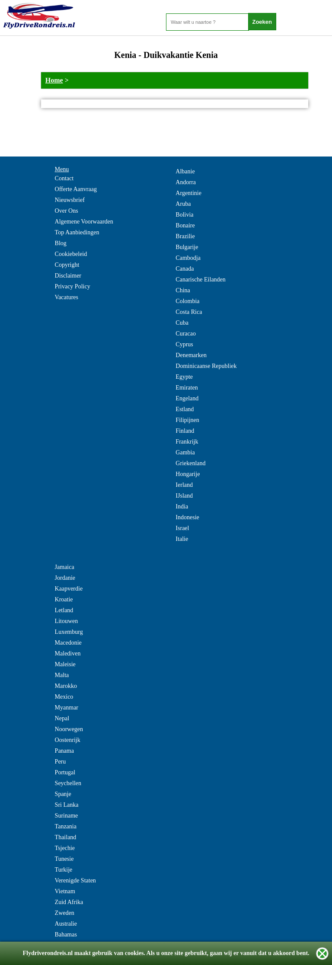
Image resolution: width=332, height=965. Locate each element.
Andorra (186, 182)
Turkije (64, 869)
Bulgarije (187, 247)
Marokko (66, 686)
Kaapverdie (69, 588)
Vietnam (65, 891)
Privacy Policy (72, 286)
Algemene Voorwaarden (84, 221)
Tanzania (66, 826)
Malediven (68, 653)
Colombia (187, 301)
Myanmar (66, 707)
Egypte (184, 377)
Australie (66, 923)
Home (54, 80)
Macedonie (68, 642)
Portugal (65, 772)
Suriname (66, 815)
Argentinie (188, 193)
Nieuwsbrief (70, 200)
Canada (185, 268)
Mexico (64, 696)
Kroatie (64, 599)
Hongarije (188, 474)
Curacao (186, 333)
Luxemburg (69, 632)
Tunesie (64, 859)
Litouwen (66, 621)
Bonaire (185, 225)
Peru (60, 761)
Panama (64, 751)
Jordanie (65, 578)
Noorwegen (69, 729)
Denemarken (191, 355)
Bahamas (66, 934)
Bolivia (184, 214)
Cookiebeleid (71, 254)
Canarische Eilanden (200, 279)
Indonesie (187, 517)
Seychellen (68, 783)
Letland (64, 610)
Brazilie (185, 236)
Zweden (64, 913)
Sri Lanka (67, 805)
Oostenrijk (67, 740)
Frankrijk (187, 441)
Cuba (182, 323)
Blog (61, 243)
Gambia (185, 452)
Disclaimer (68, 275)
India (182, 506)
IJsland (184, 495)
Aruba (183, 204)
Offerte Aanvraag (76, 189)
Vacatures (66, 297)
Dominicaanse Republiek (206, 366)
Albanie (185, 171)
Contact (64, 178)
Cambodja (188, 258)
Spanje (63, 794)
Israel (182, 528)
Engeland (187, 398)
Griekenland (190, 463)
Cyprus (184, 344)
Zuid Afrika (69, 902)
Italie (182, 539)
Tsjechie (65, 848)
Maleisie (65, 664)
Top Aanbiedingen (77, 232)
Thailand (66, 837)
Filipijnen (187, 420)
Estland (185, 409)
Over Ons (66, 211)
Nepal (62, 718)
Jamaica (64, 567)
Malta (62, 675)
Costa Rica (189, 312)
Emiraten (187, 387)
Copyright (67, 265)
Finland (185, 431)
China (183, 290)
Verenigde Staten (75, 880)
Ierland (184, 485)
